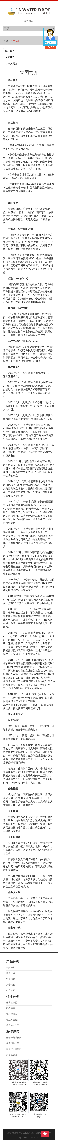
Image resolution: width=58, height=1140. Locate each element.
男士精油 (10, 979)
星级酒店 (10, 1008)
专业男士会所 (12, 1020)
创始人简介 (11, 63)
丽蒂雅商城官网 (13, 1037)
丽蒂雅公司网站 (13, 1049)
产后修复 (10, 990)
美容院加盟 (11, 1014)
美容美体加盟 (12, 1025)
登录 (26, 21)
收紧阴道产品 (12, 1043)
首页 (5, 40)
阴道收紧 (10, 973)
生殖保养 (10, 967)
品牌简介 (10, 57)
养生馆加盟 (11, 1002)
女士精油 (10, 984)
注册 (31, 21)
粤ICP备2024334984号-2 (18, 1133)
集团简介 (10, 51)
